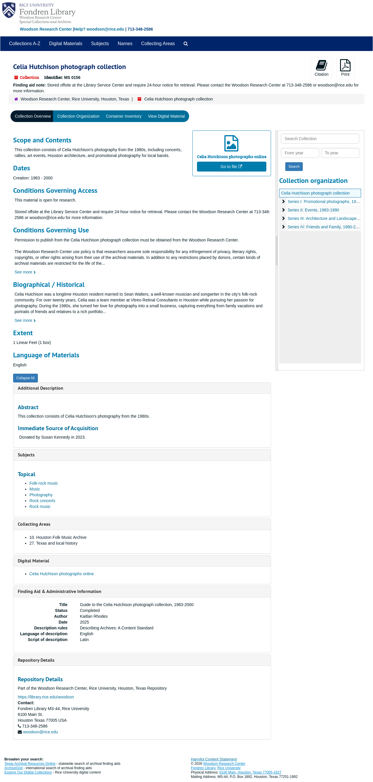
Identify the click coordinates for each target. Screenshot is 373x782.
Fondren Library (203, 768)
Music (34, 489)
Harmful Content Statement (214, 759)
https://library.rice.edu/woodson (46, 697)
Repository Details (36, 660)
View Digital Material (166, 116)
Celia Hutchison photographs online (61, 573)
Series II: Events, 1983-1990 (313, 210)
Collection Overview (33, 116)
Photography (40, 494)
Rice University (229, 768)
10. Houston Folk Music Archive (58, 537)
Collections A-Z (25, 43)
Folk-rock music (43, 483)
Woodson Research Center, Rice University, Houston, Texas (75, 99)
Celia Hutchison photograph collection (315, 193)
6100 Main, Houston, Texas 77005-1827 (250, 772)
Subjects (100, 43)
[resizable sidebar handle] (277, 250)
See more (25, 272)
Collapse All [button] (25, 378)
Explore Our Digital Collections (28, 772)
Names (125, 43)
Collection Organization (78, 116)
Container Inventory (123, 116)
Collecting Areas (158, 43)
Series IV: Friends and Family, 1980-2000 (325, 227)
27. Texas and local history (53, 543)
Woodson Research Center (46, 29)
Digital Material (33, 561)
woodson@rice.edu (40, 732)
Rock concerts (42, 500)
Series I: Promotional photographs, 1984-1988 (329, 201)
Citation (321, 68)
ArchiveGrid (13, 768)
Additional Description (40, 388)
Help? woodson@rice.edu (99, 29)
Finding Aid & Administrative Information (59, 591)
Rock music (39, 506)
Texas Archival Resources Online (29, 764)
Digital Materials (65, 43)
